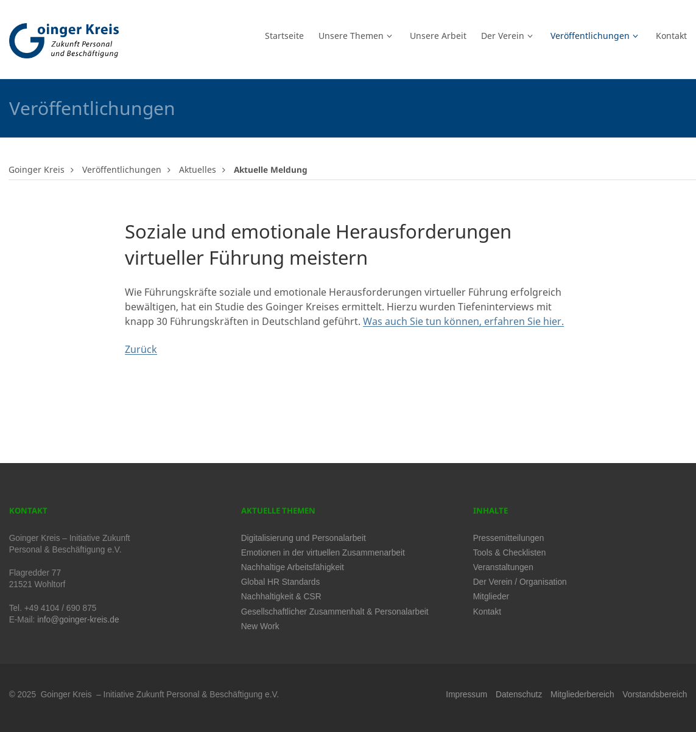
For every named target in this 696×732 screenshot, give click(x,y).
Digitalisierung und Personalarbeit (303, 538)
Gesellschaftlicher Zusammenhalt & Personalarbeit (335, 611)
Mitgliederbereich (582, 694)
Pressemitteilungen (508, 538)
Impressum (466, 694)
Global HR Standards (280, 582)
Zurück (141, 349)
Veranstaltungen (503, 567)
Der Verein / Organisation (520, 582)
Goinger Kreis (37, 169)
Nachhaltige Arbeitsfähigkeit (292, 567)
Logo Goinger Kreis (64, 40)
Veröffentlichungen (121, 169)
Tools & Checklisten (509, 552)
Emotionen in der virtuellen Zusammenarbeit (323, 552)
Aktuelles (197, 169)
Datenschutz (519, 694)
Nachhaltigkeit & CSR (281, 596)
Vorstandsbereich (654, 694)
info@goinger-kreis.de (78, 619)
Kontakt (487, 611)
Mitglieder (491, 596)
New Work (260, 626)
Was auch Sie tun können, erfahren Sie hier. (463, 321)
